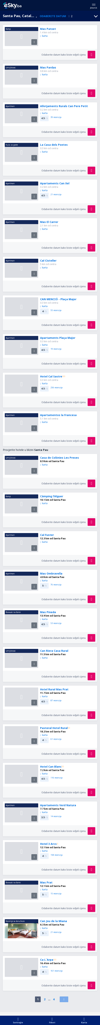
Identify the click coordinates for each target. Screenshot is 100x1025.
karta (43, 35)
